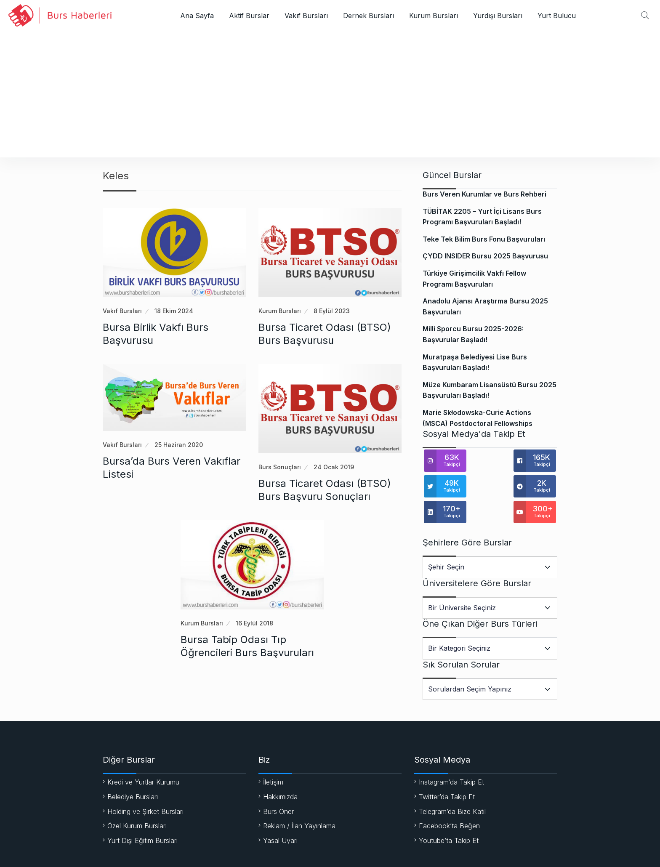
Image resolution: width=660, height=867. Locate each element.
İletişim (273, 758)
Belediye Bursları (132, 773)
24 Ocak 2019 (334, 467)
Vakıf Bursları (306, 15)
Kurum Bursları (433, 15)
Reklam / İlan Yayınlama (299, 802)
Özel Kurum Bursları (137, 802)
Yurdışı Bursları (497, 15)
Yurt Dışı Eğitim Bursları (142, 816)
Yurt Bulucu (557, 15)
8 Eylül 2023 (332, 310)
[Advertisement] (330, 94)
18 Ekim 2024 (173, 310)
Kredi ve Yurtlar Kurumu (143, 758)
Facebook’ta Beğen (449, 802)
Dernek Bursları (368, 15)
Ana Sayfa (197, 15)
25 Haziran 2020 (178, 444)
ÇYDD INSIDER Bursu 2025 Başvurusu (485, 256)
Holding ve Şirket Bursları (145, 787)
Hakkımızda (280, 773)
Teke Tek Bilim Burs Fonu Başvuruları (484, 239)
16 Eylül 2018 (254, 623)
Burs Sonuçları (279, 467)
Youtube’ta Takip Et (449, 816)
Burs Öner (278, 787)
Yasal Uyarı (280, 816)
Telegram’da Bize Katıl (452, 787)
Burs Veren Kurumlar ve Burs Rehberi (484, 194)
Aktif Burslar (249, 15)
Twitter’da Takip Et (447, 773)
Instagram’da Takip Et (451, 758)
